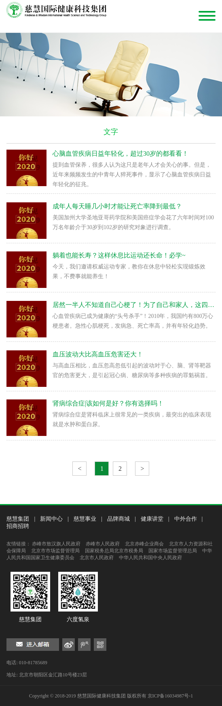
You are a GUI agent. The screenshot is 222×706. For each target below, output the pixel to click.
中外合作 (185, 519)
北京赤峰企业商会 (144, 544)
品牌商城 (118, 519)
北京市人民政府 (97, 557)
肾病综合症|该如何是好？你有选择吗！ (108, 403)
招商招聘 (17, 526)
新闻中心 (51, 519)
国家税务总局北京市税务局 (114, 551)
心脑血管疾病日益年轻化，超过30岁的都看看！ (120, 153)
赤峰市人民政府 (103, 544)
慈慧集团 (17, 519)
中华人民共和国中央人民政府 (150, 557)
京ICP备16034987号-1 (170, 696)
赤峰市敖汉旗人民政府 (56, 544)
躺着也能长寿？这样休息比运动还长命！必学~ (119, 255)
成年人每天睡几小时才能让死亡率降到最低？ (117, 206)
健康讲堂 (152, 519)
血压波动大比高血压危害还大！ (98, 354)
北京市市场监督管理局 (55, 551)
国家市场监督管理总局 (172, 551)
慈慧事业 (85, 519)
